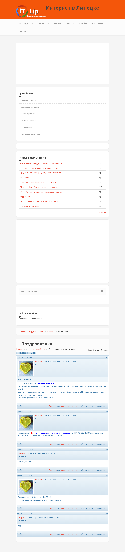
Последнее (25, 23)
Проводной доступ (29, 100)
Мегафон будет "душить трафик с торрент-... (40, 187)
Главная (22, 331)
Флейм (50, 331)
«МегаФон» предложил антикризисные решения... (41, 192)
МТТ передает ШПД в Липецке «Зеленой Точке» (41, 201)
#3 (107, 449)
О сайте (83, 23)
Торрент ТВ (25, 196)
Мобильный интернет (31, 120)
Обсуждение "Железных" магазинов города (39, 168)
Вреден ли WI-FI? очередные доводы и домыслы (41, 173)
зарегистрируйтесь (36, 349)
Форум (57, 23)
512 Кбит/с (25, 177)
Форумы (32, 331)
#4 (107, 475)
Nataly (38, 361)
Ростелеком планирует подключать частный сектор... (43, 163)
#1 (107, 357)
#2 (107, 411)
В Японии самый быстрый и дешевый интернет (40, 182)
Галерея (70, 23)
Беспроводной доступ (30, 107)
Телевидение (27, 127)
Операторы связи (28, 113)
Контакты (97, 23)
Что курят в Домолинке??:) (31, 206)
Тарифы (42, 23)
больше (102, 212)
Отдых (41, 331)
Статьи (22, 31)
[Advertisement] (62, 64)
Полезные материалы (31, 134)
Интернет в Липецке (72, 7)
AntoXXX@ (23, 453)
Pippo (21, 517)
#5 (107, 513)
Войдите (20, 349)
